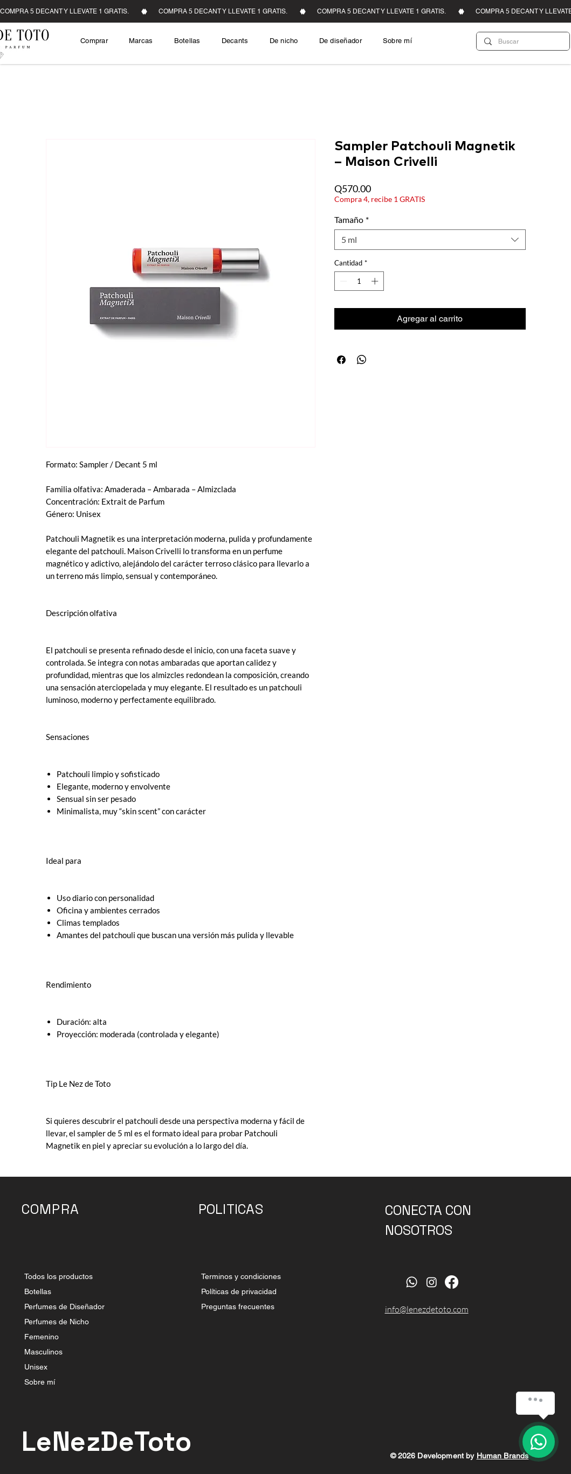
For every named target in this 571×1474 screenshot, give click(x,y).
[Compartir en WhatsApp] (361, 359)
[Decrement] (342, 281)
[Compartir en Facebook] (341, 359)
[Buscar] (522, 41)
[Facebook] (451, 1282)
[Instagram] (431, 1282)
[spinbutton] (358, 281)
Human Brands (503, 1455)
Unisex (35, 1367)
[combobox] (430, 239)
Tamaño (351, 219)
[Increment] (375, 281)
